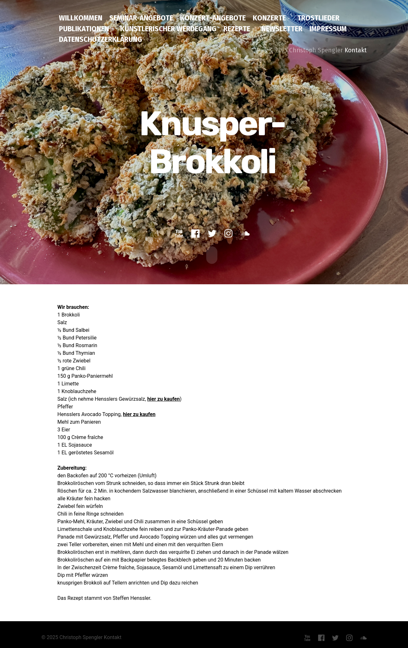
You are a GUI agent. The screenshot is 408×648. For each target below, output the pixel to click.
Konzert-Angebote (213, 17)
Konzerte (269, 17)
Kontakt (356, 50)
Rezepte (236, 28)
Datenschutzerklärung (100, 39)
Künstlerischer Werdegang (168, 28)
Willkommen (80, 17)
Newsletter (281, 28)
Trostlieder (318, 17)
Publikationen (84, 28)
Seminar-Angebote (141, 17)
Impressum (328, 28)
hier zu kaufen (163, 398)
